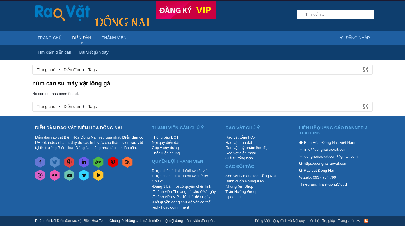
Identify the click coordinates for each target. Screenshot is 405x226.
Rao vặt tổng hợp (240, 137)
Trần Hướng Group (241, 191)
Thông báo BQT (165, 137)
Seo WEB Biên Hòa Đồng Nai (250, 176)
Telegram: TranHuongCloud (324, 184)
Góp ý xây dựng (165, 148)
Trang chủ (50, 37)
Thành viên (114, 37)
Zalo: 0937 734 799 (319, 177)
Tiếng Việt (262, 221)
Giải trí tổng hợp (239, 158)
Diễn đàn (81, 37)
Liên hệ (313, 221)
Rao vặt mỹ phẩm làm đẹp (247, 148)
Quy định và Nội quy (289, 221)
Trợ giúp (328, 221)
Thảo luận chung (166, 153)
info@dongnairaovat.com (325, 149)
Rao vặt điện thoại (240, 153)
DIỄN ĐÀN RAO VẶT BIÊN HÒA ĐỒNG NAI (78, 127)
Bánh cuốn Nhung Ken (244, 181)
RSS (366, 221)
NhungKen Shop (239, 186)
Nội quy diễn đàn (166, 142)
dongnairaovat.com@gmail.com (331, 156)
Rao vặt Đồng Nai (319, 170)
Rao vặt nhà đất (238, 142)
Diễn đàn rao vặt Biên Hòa (77, 221)
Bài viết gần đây (94, 52)
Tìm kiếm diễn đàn (54, 52)
